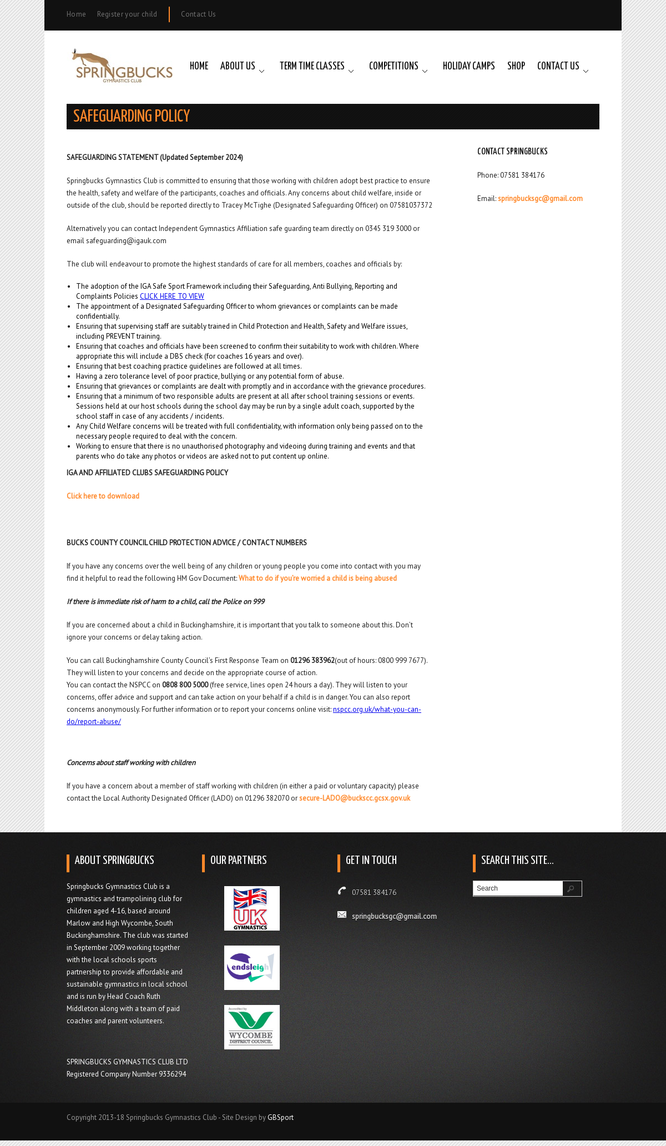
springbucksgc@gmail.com (540, 198)
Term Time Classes (312, 67)
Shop (516, 67)
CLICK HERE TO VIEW (172, 296)
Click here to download (103, 496)
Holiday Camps (469, 67)
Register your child (127, 14)
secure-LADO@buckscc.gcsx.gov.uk (354, 798)
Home (76, 14)
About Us (237, 67)
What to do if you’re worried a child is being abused (318, 578)
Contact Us (198, 14)
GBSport (281, 1117)
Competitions (393, 67)
